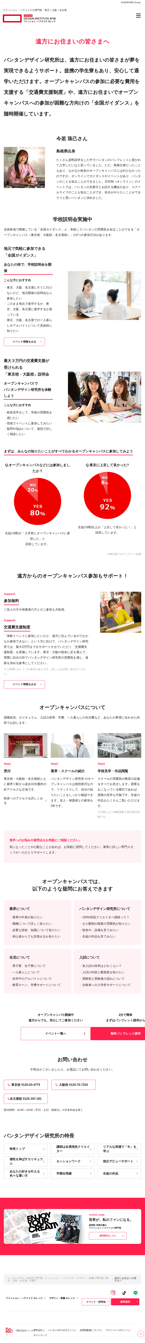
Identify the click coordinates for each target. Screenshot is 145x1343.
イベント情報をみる (27, 341)
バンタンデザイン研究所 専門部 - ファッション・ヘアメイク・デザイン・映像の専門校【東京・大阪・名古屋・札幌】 (58, 1279)
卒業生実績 (74, 1173)
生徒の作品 (121, 1173)
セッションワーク (74, 1161)
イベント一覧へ (66, 1033)
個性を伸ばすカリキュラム (27, 1161)
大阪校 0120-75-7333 (71, 1085)
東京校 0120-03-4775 (23, 1085)
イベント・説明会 (98, 1301)
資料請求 (129, 1301)
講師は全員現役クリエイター (74, 1148)
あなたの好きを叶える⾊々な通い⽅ (27, 1173)
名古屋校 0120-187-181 (24, 1099)
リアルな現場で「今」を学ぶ (121, 1148)
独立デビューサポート (121, 1161)
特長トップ (27, 1148)
